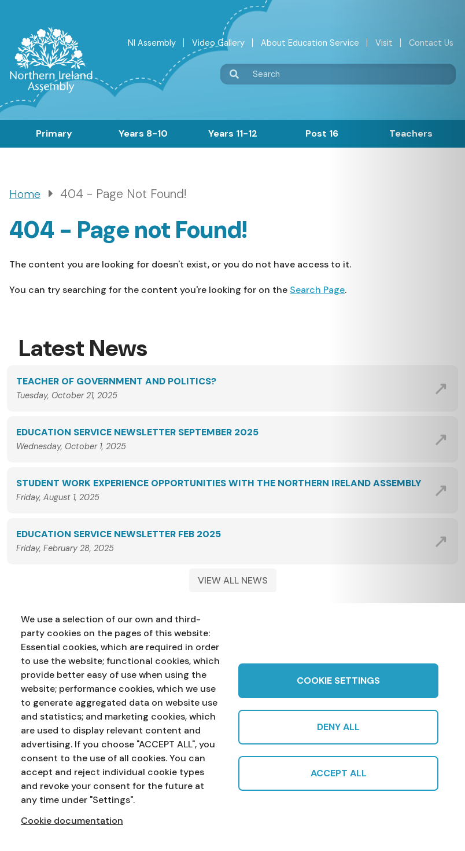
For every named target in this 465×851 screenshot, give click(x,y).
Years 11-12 (232, 133)
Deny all (338, 727)
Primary (54, 133)
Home (24, 194)
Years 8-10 (143, 133)
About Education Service (310, 43)
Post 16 (321, 133)
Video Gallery (218, 43)
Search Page (317, 290)
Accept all (339, 773)
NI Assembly (152, 43)
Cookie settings (338, 680)
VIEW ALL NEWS (233, 580)
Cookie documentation (72, 821)
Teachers (411, 133)
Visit (384, 43)
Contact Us (431, 43)
